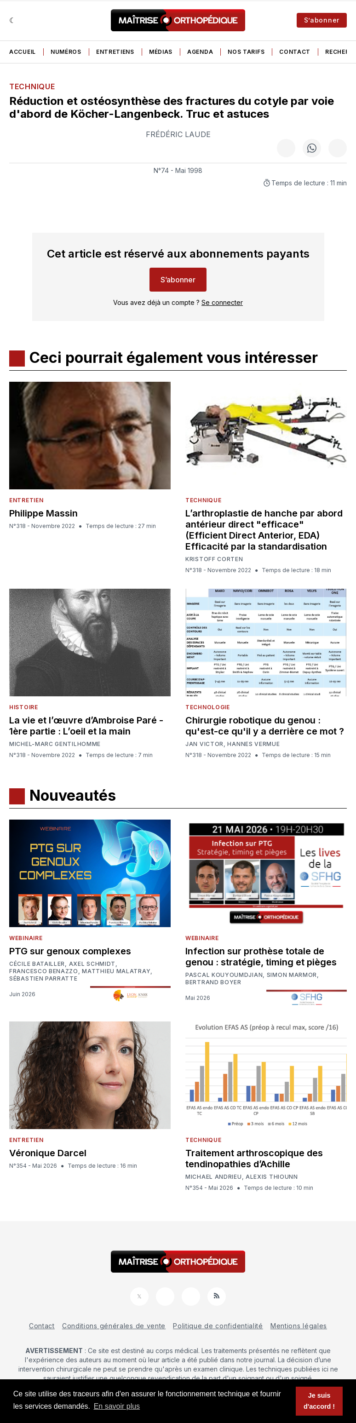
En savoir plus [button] (117, 1406)
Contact (294, 51)
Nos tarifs (246, 51)
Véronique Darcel (47, 1153)
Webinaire (25, 938)
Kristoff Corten (214, 559)
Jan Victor (204, 744)
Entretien (26, 500)
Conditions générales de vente (114, 1326)
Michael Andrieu (213, 1177)
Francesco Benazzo (43, 971)
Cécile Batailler (37, 964)
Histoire (23, 707)
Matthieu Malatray (116, 971)
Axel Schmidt (92, 964)
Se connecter (222, 302)
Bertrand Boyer (213, 982)
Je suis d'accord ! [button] (319, 1401)
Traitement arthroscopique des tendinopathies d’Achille (254, 1159)
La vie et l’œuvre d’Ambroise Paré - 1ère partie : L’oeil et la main (86, 726)
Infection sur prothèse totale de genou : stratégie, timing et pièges (261, 957)
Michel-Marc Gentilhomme (55, 743)
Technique (32, 86)
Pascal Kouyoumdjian (224, 975)
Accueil (22, 51)
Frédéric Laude (178, 134)
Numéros (66, 51)
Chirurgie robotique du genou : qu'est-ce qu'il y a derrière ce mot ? (264, 726)
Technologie (207, 707)
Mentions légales (298, 1326)
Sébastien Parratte (43, 978)
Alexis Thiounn (272, 1177)
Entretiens (115, 51)
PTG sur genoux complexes (70, 951)
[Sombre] (12, 20)
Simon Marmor (292, 975)
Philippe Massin (43, 513)
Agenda (200, 51)
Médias (160, 51)
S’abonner (321, 20)
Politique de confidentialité (218, 1326)
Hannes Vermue (253, 744)
